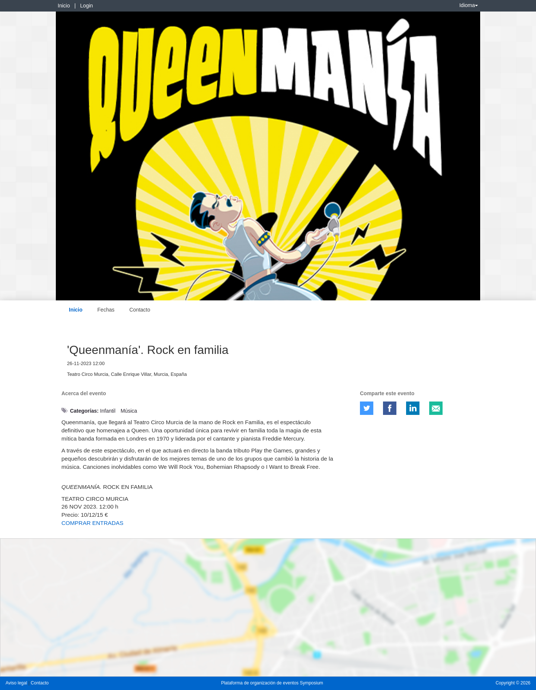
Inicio (64, 6)
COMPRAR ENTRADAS (93, 523)
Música (129, 411)
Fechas (106, 310)
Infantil (107, 411)
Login (86, 6)
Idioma (468, 5)
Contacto (139, 310)
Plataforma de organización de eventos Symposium (272, 683)
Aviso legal (17, 683)
